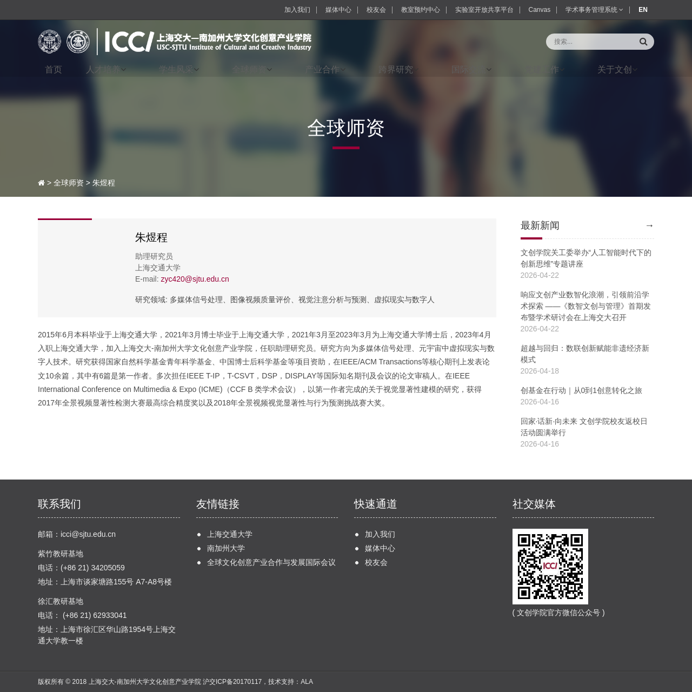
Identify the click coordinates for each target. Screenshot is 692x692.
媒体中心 (338, 10)
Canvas (540, 10)
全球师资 (69, 182)
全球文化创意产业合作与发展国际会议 (271, 562)
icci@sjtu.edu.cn (88, 534)
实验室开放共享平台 (484, 10)
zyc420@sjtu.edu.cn (195, 279)
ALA (307, 682)
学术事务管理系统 (594, 10)
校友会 (376, 10)
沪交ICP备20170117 (232, 682)
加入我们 (297, 10)
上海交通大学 (229, 534)
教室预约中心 (420, 10)
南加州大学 (226, 548)
